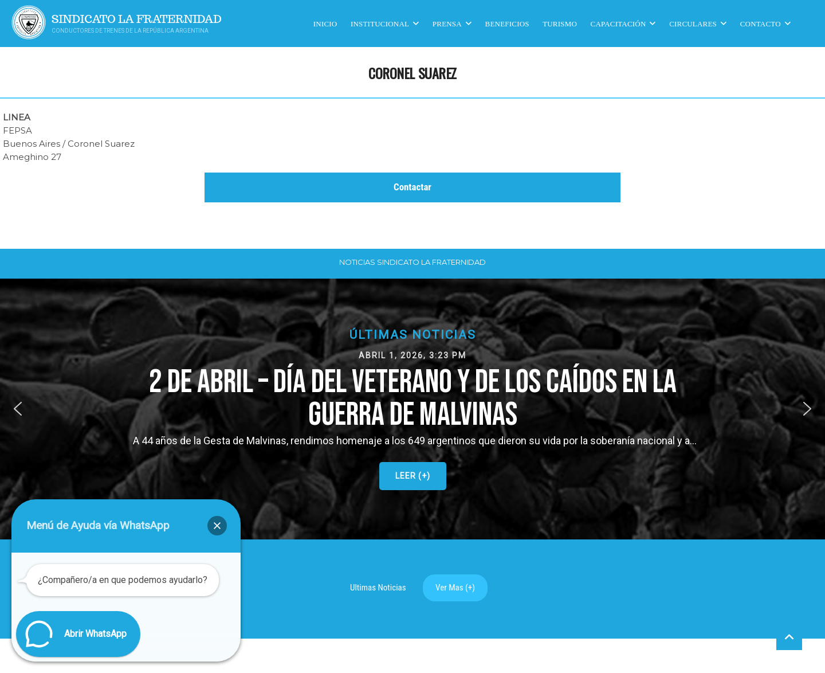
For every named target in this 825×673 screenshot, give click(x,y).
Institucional (380, 23)
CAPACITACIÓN (618, 23)
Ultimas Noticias (378, 587)
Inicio (325, 23)
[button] (412, 409)
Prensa (447, 23)
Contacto (760, 23)
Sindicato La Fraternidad (137, 19)
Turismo (560, 23)
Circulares (693, 23)
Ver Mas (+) (455, 587)
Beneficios (507, 23)
